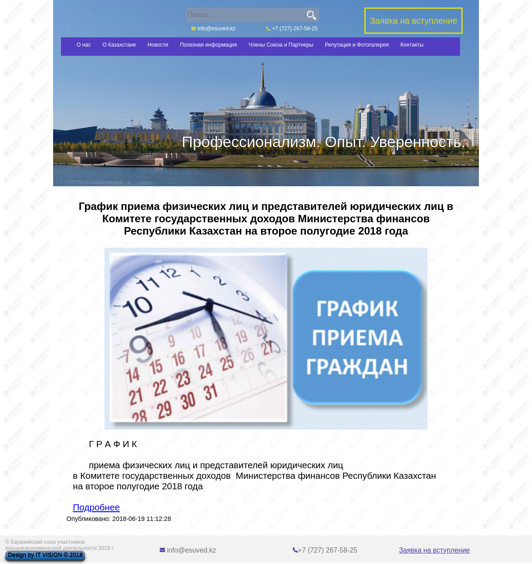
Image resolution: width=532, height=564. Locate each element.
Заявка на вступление (434, 550)
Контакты (411, 45)
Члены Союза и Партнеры (280, 45)
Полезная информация (208, 45)
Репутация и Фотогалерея (356, 45)
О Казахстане (119, 45)
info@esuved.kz (213, 28)
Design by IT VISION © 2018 (45, 555)
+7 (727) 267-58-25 (292, 28)
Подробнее (96, 507)
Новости (157, 45)
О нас (84, 45)
